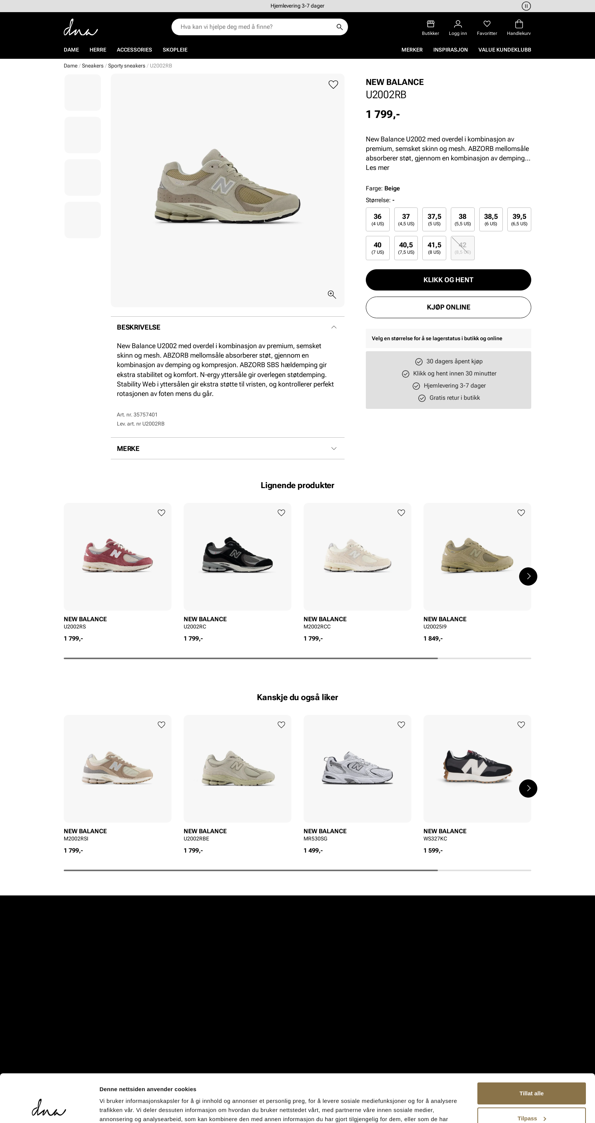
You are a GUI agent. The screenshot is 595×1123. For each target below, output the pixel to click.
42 (463, 248)
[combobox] (256, 27)
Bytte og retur (241, 1028)
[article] (118, 569)
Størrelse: (378, 200)
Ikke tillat (531, 1102)
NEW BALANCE (395, 82)
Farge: (383, 188)
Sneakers (93, 66)
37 (406, 219)
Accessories (134, 50)
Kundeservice (241, 1015)
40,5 (406, 248)
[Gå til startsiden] (81, 27)
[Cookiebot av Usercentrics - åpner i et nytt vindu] (49, 1108)
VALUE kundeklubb (505, 50)
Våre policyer (415, 1028)
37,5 (434, 219)
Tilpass (532, 1077)
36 (377, 219)
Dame (71, 50)
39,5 (519, 219)
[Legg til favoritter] (333, 84)
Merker (412, 50)
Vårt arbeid (412, 1015)
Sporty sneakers (126, 66)
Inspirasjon (450, 50)
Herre (98, 50)
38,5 (491, 219)
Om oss (321, 1015)
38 (463, 219)
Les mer (377, 167)
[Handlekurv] (519, 28)
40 (377, 248)
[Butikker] (430, 28)
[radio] (378, 219)
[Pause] (525, 6)
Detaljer (110, 1108)
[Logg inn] (458, 28)
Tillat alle (531, 1052)
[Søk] (339, 27)
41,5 (434, 248)
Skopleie (175, 50)
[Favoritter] (487, 28)
